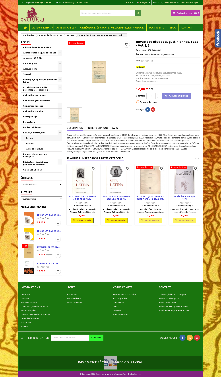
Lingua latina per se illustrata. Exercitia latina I (49, 231)
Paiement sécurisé (29, 302)
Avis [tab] (115, 128)
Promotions (72, 294)
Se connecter (169, 3)
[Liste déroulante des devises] (130, 2)
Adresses (117, 310)
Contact (186, 28)
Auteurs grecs (65, 28)
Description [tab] (75, 128)
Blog (173, 28)
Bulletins (30, 143)
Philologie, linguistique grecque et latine (40, 80)
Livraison (25, 298)
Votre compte (122, 287)
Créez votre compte (189, 3)
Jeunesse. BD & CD (32, 58)
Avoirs (116, 306)
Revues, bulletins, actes (35, 133)
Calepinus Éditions (32, 170)
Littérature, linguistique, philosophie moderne (35, 163)
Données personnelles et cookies (35, 314)
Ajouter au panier (176, 95)
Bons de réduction (121, 314)
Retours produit (120, 298)
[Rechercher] (110, 13)
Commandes (118, 302)
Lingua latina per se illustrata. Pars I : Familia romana (49, 215)
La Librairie (25, 294)
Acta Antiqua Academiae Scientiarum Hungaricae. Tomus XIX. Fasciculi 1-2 (150, 199)
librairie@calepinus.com (76, 3)
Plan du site (156, 28)
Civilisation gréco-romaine (36, 100)
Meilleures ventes (33, 206)
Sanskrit (27, 74)
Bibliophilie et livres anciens (37, 47)
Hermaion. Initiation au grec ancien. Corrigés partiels (49, 263)
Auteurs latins (41, 28)
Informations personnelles (124, 294)
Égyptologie (29, 122)
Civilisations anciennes (34, 95)
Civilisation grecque (33, 106)
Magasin (24, 326)
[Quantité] (151, 96)
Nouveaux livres (74, 298)
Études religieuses (32, 127)
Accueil (26, 42)
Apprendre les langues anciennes (39, 53)
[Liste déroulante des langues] (144, 2)
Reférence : (141, 50)
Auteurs (26, 192)
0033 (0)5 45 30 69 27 (44, 3)
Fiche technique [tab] (98, 128)
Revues (29, 138)
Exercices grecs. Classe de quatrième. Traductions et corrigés (49, 247)
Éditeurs (27, 177)
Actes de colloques (34, 149)
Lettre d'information (30, 318)
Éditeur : (140, 54)
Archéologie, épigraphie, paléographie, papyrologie (112, 28)
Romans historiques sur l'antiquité (35, 155)
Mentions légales (28, 310)
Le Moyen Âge (30, 117)
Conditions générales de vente (34, 306)
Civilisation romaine (33, 111)
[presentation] (77, 347)
